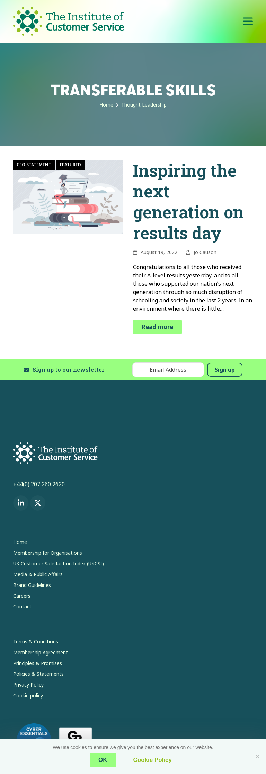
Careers (21, 595)
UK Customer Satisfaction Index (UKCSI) (58, 563)
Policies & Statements (38, 674)
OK (102, 760)
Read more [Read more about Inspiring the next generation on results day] (157, 327)
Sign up (225, 369)
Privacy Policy (28, 684)
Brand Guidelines (32, 585)
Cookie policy (28, 695)
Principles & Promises (37, 663)
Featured (70, 165)
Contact (22, 606)
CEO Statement (34, 165)
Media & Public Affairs (38, 574)
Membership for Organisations (47, 552)
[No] (257, 756)
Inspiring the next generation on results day (188, 201)
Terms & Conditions (35, 641)
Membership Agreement (40, 652)
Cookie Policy (152, 760)
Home (20, 542)
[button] (248, 21)
